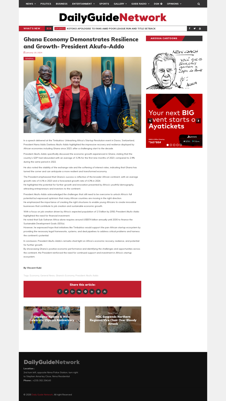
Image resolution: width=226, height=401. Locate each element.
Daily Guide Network (42, 394)
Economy (34, 275)
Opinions (173, 3)
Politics (45, 3)
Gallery (119, 3)
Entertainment (82, 3)
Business (61, 3)
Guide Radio (139, 3)
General (29, 58)
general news (47, 275)
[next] (198, 120)
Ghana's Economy (65, 275)
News (29, 3)
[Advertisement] (169, 199)
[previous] (150, 120)
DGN (156, 3)
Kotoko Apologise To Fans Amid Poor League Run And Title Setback (111, 28)
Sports (104, 3)
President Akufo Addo (86, 275)
